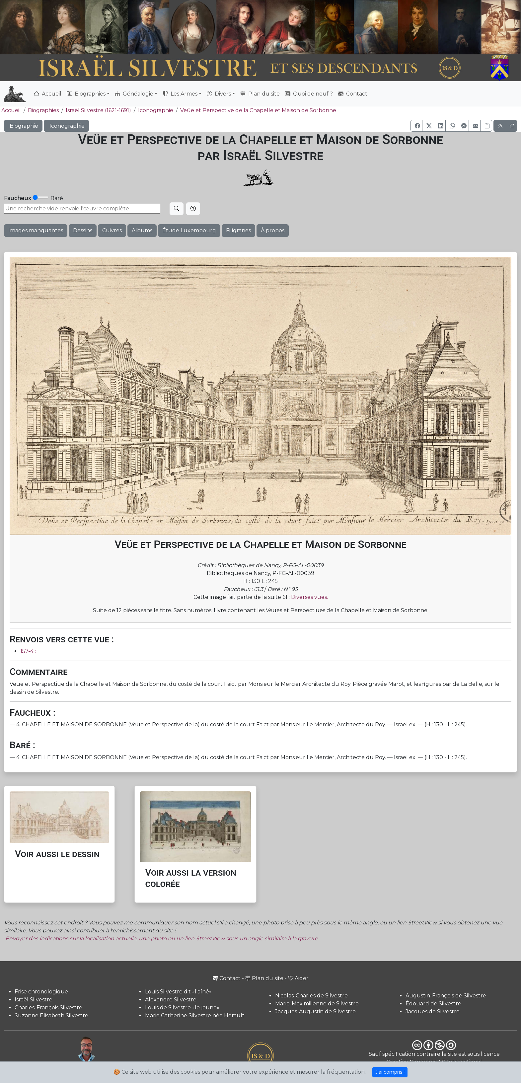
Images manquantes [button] (35, 230)
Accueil (47, 94)
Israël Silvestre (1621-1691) (98, 110)
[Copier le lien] (486, 126)
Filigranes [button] (238, 230)
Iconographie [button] (66, 126)
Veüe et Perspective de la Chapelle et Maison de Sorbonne (258, 110)
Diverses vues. (309, 597)
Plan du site (260, 94)
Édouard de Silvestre (433, 1003)
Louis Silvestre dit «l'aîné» (178, 991)
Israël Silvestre (33, 999)
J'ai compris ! (390, 1072)
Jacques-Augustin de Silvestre (315, 1011)
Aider (298, 978)
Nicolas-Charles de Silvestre (311, 995)
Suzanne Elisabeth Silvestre (51, 1015)
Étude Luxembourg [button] (189, 230)
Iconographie (155, 110)
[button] (416, 126)
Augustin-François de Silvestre (446, 995)
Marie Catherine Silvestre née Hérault (195, 1015)
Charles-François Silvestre (48, 1007)
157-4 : (28, 651)
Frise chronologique (41, 991)
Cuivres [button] (112, 230)
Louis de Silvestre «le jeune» (182, 1007)
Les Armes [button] (180, 94)
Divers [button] (219, 94)
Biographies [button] (86, 94)
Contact (352, 94)
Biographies (43, 110)
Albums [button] (142, 230)
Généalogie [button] (134, 94)
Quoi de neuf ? (309, 94)
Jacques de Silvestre (433, 1011)
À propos (272, 230)
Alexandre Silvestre (170, 999)
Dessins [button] (82, 230)
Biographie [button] (23, 126)
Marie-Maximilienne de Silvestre (317, 1003)
